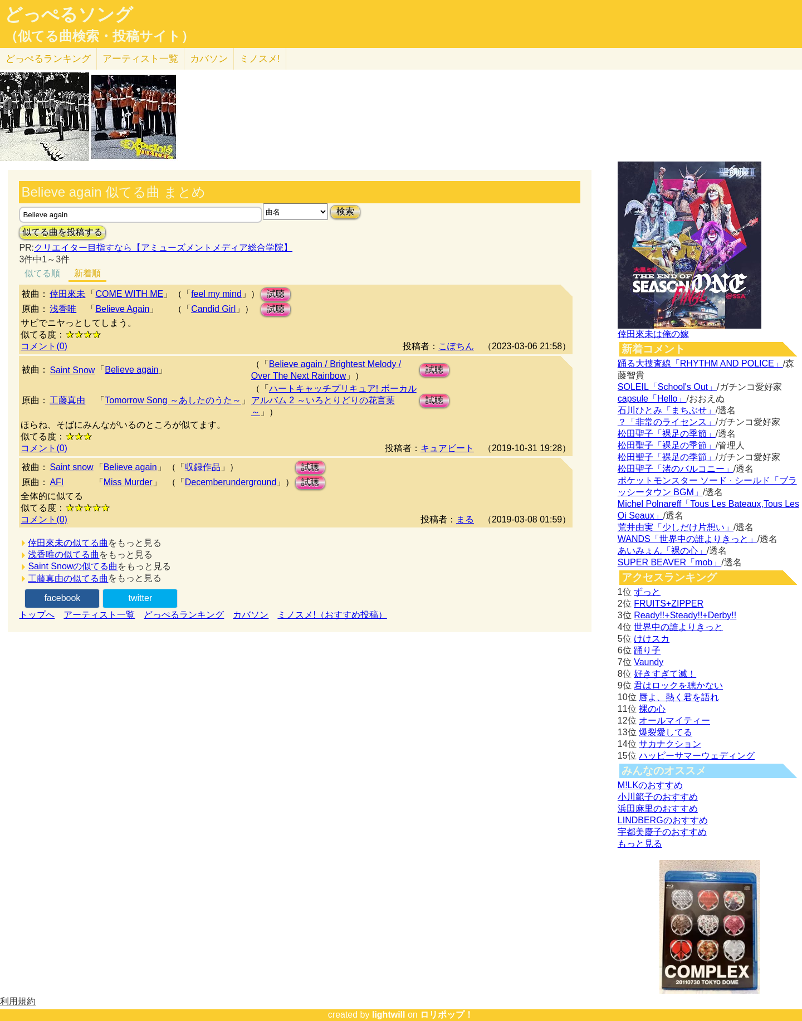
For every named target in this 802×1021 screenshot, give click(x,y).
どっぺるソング (68, 14)
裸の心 (652, 709)
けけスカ (651, 638)
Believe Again (122, 309)
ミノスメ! (259, 58)
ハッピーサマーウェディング (697, 755)
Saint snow (71, 467)
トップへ (37, 614)
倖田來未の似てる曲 (68, 543)
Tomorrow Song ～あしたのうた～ (173, 400)
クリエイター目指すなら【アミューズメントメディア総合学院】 (163, 247)
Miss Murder (128, 482)
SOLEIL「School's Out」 (667, 387)
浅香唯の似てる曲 (63, 554)
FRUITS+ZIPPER (668, 603)
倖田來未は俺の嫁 (653, 334)
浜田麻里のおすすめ (658, 808)
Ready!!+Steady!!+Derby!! (685, 615)
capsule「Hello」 (652, 398)
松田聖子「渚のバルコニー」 (675, 468)
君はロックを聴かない (678, 685)
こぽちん (456, 346)
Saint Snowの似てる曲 (73, 566)
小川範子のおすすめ (658, 797)
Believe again (131, 369)
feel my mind (216, 294)
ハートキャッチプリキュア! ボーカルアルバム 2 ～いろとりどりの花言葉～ (334, 400)
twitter (141, 598)
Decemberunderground (231, 482)
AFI (56, 482)
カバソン (209, 58)
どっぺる (48, 58)
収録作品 (203, 467)
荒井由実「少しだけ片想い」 (675, 527)
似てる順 (42, 273)
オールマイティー (674, 720)
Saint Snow (72, 370)
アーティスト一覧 (99, 614)
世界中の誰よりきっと (678, 627)
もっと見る (640, 843)
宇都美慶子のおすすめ (662, 832)
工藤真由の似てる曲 (68, 578)
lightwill (388, 1014)
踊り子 (647, 650)
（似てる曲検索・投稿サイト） (99, 36)
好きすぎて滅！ (665, 673)
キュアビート (447, 448)
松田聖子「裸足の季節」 (667, 433)
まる (465, 519)
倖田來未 (67, 294)
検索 (345, 211)
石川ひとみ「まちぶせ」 (667, 410)
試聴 (276, 294)
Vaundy (648, 662)
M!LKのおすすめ (650, 785)
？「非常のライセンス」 (667, 422)
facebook (62, 598)
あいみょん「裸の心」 (662, 550)
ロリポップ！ (446, 1014)
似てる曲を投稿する (62, 232)
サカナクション (670, 744)
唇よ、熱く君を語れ (679, 697)
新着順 (87, 273)
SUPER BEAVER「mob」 (669, 562)
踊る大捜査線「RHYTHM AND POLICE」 (700, 363)
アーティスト (140, 58)
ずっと (647, 592)
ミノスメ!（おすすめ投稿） (332, 614)
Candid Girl (213, 309)
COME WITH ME (129, 294)
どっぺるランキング (184, 614)
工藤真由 (67, 400)
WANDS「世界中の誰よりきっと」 (687, 539)
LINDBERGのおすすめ (663, 820)
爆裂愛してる (665, 732)
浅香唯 (63, 309)
